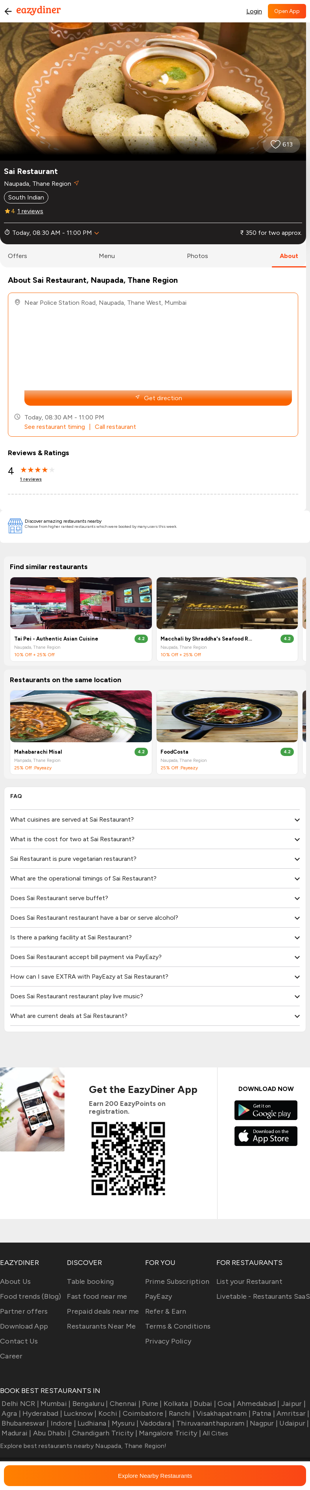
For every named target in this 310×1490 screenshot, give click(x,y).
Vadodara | (156, 1423)
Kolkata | (177, 1403)
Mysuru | (124, 1423)
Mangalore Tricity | (169, 1433)
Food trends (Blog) (30, 1296)
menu (107, 256)
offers (17, 256)
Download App (24, 1326)
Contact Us (19, 1341)
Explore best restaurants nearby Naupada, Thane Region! (83, 1446)
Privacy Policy (168, 1341)
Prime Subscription (177, 1281)
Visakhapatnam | (223, 1413)
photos (197, 256)
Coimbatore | (144, 1413)
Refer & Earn (165, 1311)
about (289, 256)
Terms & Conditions (178, 1326)
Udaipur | (293, 1423)
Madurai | (15, 1433)
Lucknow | (79, 1413)
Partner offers (24, 1311)
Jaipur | (293, 1403)
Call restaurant (115, 426)
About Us (15, 1281)
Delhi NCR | (19, 1403)
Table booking (90, 1281)
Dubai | (204, 1403)
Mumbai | (54, 1403)
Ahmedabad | (257, 1403)
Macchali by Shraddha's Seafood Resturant (207, 639)
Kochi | (108, 1413)
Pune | (151, 1403)
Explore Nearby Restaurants (155, 1475)
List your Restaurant (249, 1281)
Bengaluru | (89, 1403)
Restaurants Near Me (101, 1326)
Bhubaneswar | (24, 1423)
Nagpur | (263, 1423)
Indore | (62, 1423)
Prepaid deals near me (103, 1311)
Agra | (10, 1413)
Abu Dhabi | (50, 1433)
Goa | (225, 1403)
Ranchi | (181, 1413)
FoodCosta (174, 752)
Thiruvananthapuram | (211, 1423)
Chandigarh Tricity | (103, 1433)
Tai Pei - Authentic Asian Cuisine (56, 639)
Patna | (263, 1413)
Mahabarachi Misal (38, 752)
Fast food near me (97, 1296)
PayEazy (158, 1296)
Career (11, 1356)
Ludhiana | (93, 1423)
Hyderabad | (41, 1413)
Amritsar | (292, 1413)
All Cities (215, 1433)
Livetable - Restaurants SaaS (263, 1296)
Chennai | (124, 1403)
